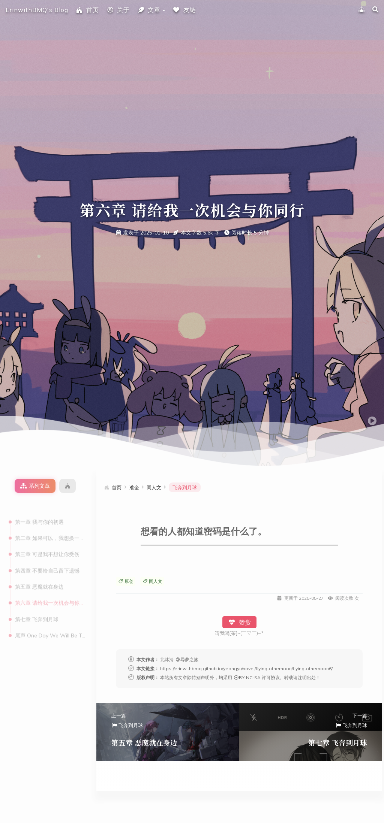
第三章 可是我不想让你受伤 (47, 537)
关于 (118, 9)
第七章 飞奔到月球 (36, 602)
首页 (87, 9)
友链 (184, 9)
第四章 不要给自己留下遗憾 (47, 554)
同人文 (152, 581)
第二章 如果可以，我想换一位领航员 (50, 521)
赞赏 (239, 622)
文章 (148, 9)
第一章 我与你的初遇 (39, 505)
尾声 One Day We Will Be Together (50, 618)
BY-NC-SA (247, 677)
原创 (126, 581)
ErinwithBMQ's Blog (37, 9)
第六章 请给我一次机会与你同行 (50, 586)
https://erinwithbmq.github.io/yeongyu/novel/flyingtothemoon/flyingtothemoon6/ (246, 668)
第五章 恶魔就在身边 (39, 570)
